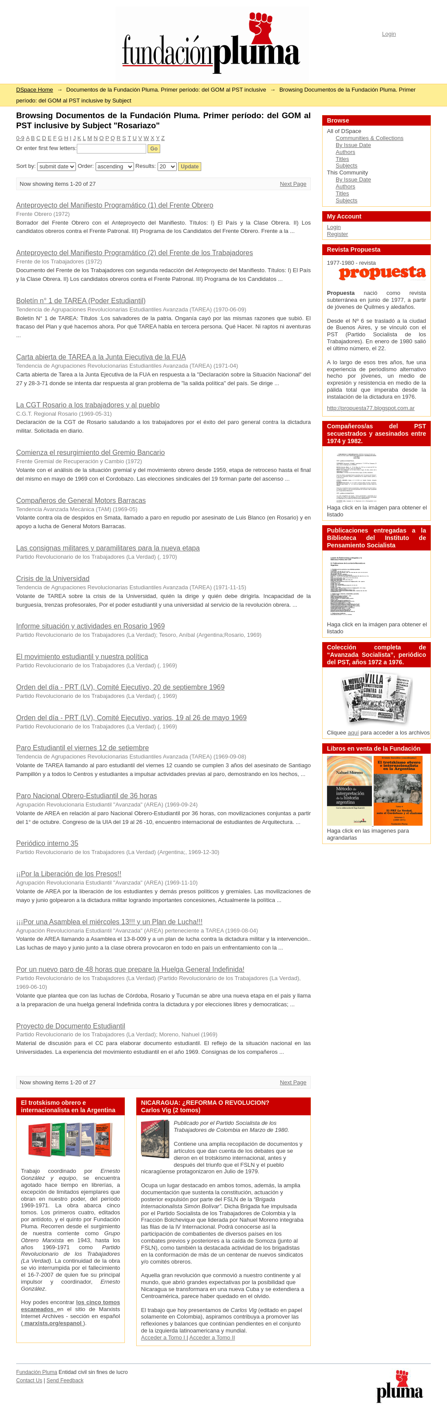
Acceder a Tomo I (164, 1337)
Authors (345, 152)
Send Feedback (65, 1380)
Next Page (293, 184)
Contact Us (29, 1380)
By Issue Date (353, 145)
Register (337, 234)
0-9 (20, 138)
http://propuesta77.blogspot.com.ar (371, 408)
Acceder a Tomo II (212, 1337)
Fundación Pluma (36, 1372)
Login (389, 34)
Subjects (347, 165)
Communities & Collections (369, 138)
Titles (342, 159)
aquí (353, 732)
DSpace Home (34, 89)
